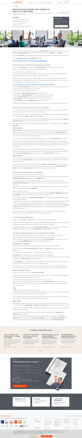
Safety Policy (75, 424)
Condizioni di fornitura (48, 421)
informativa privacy (28, 379)
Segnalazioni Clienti (57, 424)
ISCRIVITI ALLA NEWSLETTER (61, 26)
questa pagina (23, 431)
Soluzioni (34, 2)
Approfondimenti (50, 2)
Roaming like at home (67, 421)
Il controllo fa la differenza (17, 24)
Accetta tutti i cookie (46, 436)
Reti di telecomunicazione (58, 419)
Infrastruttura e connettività (22, 14)
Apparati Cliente (56, 425)
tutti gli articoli (15, 6)
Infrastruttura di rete (67, 419)
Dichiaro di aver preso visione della (22, 379)
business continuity (35, 98)
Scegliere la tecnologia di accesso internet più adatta (22, 26)
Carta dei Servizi (47, 424)
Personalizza (34, 436)
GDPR (45, 425)
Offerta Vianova (47, 419)
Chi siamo (30, 2)
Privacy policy (75, 421)
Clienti (38, 2)
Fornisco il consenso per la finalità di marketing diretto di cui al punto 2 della (26, 381)
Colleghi (45, 2)
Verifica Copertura (76, 419)
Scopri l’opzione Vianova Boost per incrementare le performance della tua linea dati (34, 84)
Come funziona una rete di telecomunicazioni (20, 21)
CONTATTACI (66, 2)
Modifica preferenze (67, 427)
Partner (41, 2)
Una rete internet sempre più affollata (19, 23)
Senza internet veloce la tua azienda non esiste (21, 19)
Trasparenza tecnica (57, 421)
